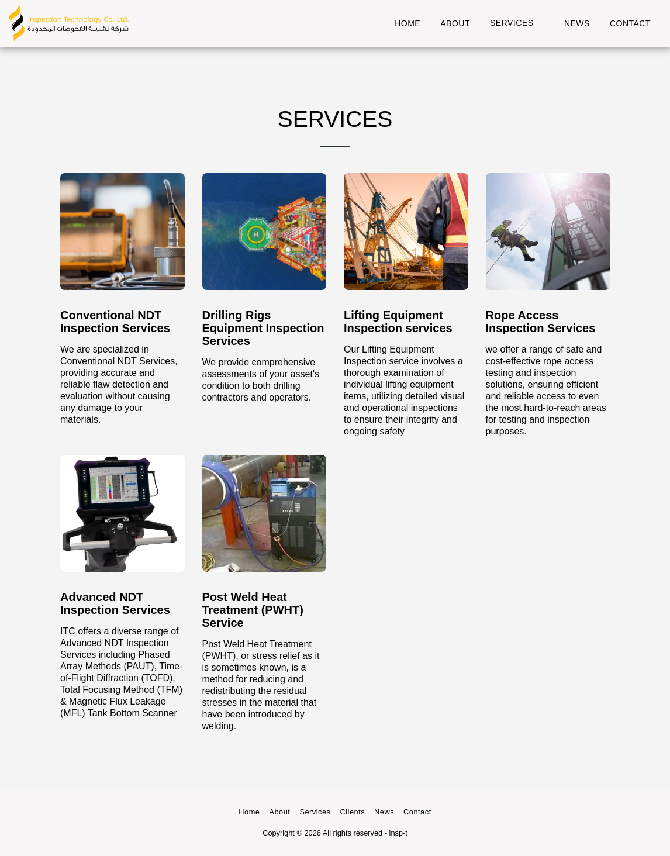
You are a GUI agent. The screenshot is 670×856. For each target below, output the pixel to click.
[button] (517, 23)
